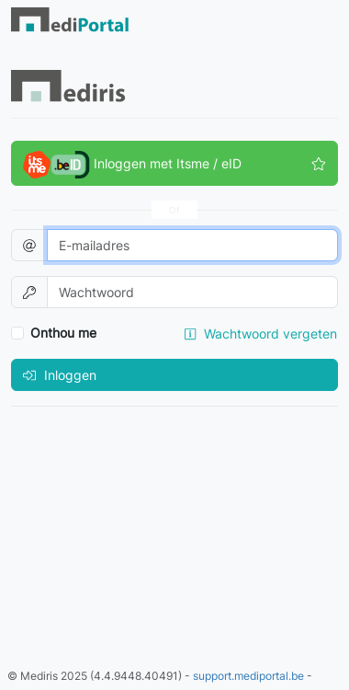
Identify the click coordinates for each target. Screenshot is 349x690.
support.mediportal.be (248, 676)
